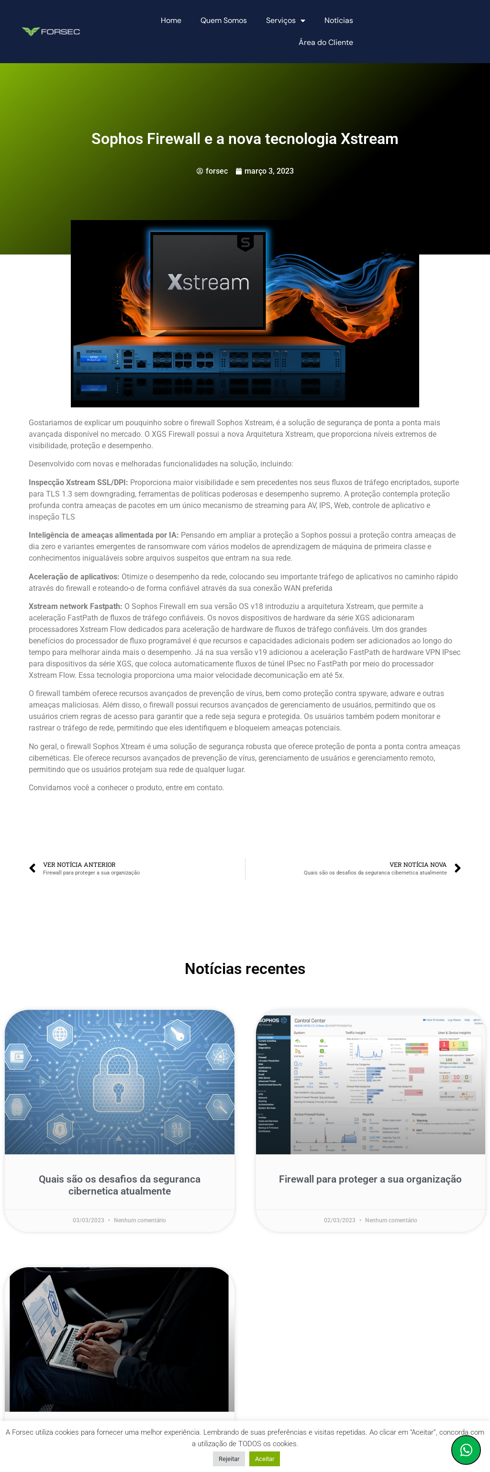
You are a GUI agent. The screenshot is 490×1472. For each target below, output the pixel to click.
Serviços (285, 20)
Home (171, 20)
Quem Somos (223, 20)
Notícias (338, 20)
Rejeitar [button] (229, 1458)
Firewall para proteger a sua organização (370, 1179)
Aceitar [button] (264, 1458)
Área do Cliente (326, 42)
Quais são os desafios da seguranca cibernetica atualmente (119, 1185)
